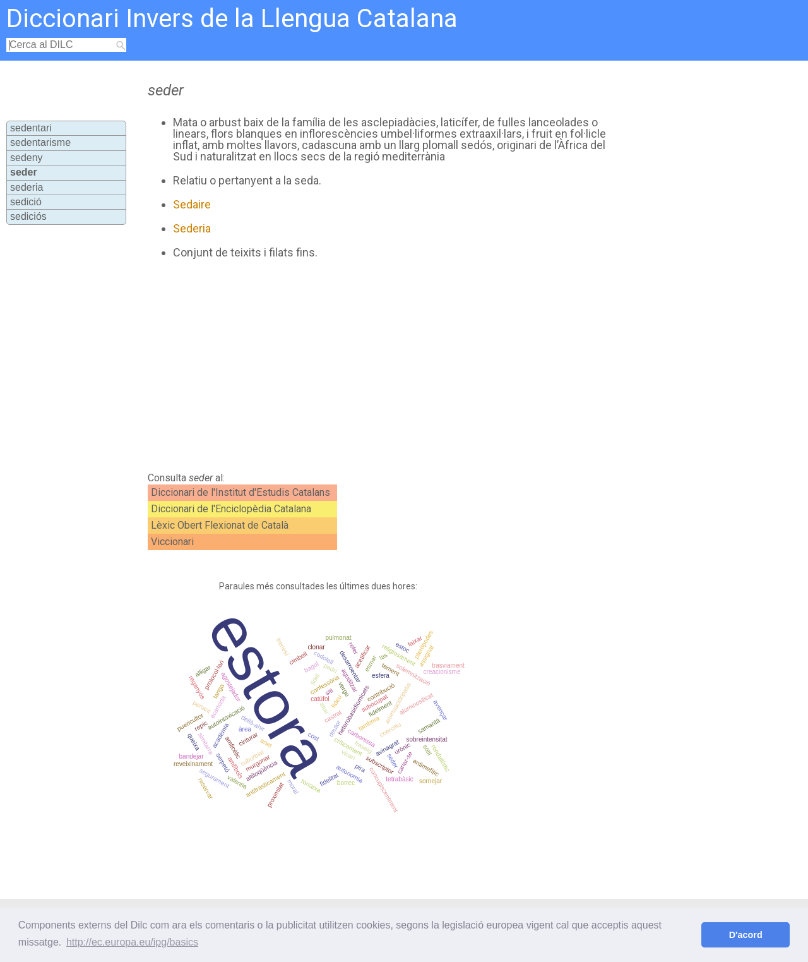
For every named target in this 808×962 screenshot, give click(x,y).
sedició (26, 201)
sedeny (26, 157)
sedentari (31, 128)
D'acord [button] (746, 935)
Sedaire (192, 204)
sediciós (28, 216)
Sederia (192, 228)
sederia (26, 187)
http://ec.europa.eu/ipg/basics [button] (132, 942)
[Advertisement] (373, 365)
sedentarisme (40, 142)
